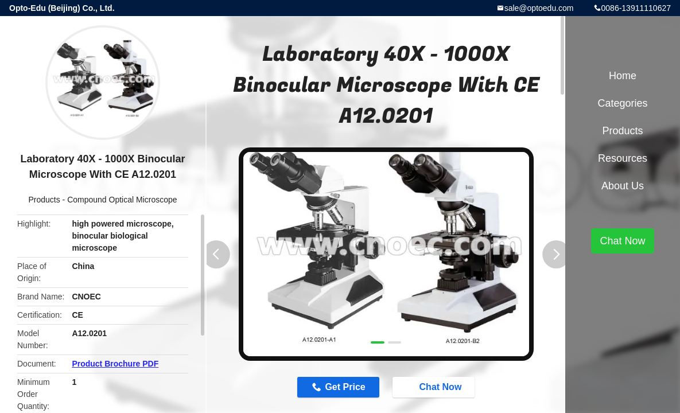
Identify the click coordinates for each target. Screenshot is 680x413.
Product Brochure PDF (115, 363)
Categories (622, 103)
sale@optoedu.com (539, 8)
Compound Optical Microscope (122, 199)
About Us (622, 186)
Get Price (345, 387)
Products (44, 199)
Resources (622, 158)
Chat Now (435, 386)
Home (622, 75)
